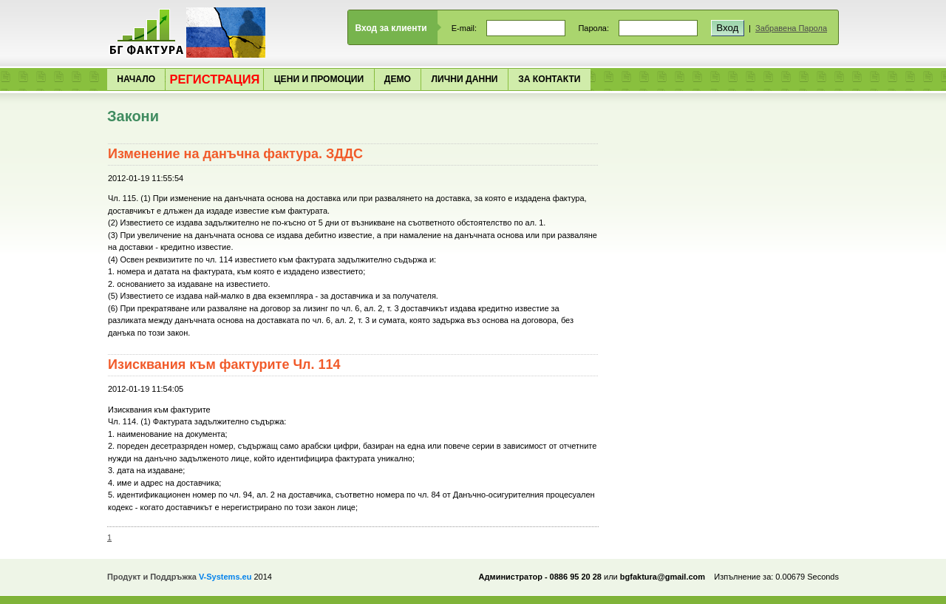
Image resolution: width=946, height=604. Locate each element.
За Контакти (549, 79)
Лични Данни (465, 79)
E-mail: (464, 28)
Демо (397, 79)
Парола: (593, 28)
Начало (136, 79)
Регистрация (214, 79)
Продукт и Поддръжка (179, 576)
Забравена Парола (791, 28)
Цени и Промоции (319, 79)
